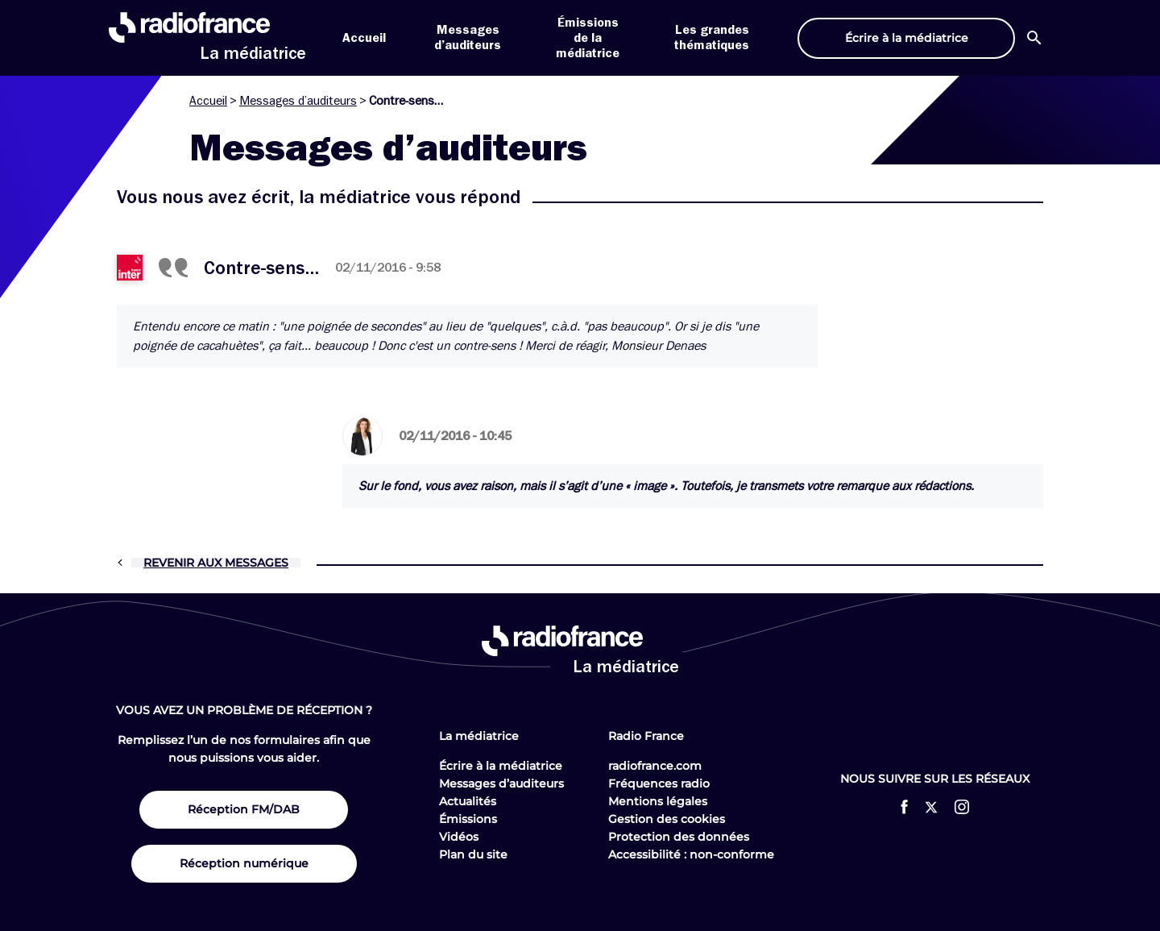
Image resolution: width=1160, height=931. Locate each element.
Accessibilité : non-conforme (691, 854)
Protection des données (678, 836)
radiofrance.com (655, 766)
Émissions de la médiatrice (587, 38)
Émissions (468, 819)
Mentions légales (657, 801)
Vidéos (458, 836)
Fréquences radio (659, 783)
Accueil (364, 37)
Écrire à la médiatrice (500, 766)
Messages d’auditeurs (298, 100)
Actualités (467, 801)
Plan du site (473, 854)
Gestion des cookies (666, 819)
